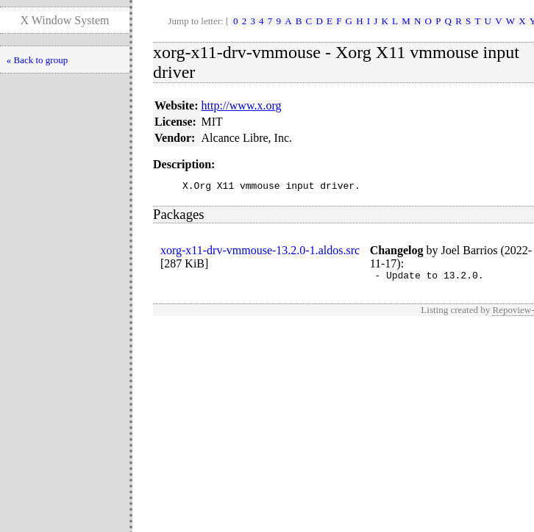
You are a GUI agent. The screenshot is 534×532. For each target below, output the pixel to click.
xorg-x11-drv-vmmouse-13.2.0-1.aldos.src (260, 252)
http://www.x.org (242, 105)
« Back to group (37, 59)
